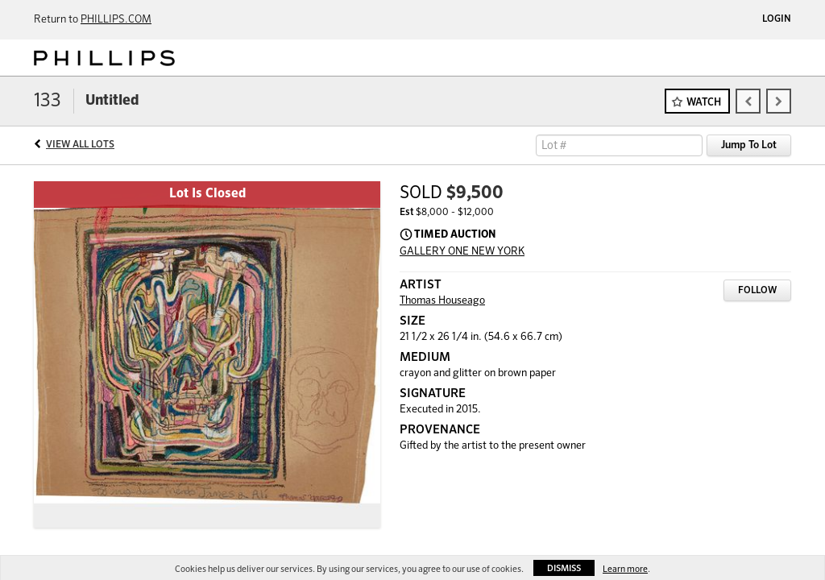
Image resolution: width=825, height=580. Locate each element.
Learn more (625, 569)
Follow (757, 291)
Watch (703, 102)
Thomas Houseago (442, 301)
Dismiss (564, 568)
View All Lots (80, 145)
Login (776, 19)
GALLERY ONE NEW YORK (462, 251)
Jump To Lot (749, 145)
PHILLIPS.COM (116, 19)
